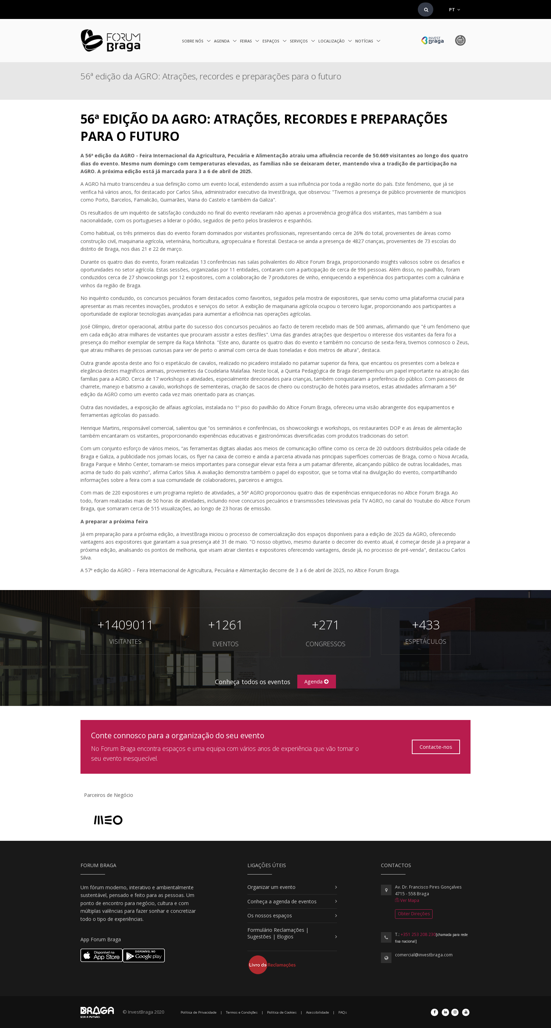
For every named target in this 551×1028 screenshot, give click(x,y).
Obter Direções (414, 914)
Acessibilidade (317, 1012)
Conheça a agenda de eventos (282, 901)
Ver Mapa (407, 900)
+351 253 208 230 (418, 934)
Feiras (246, 41)
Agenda (222, 41)
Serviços (299, 41)
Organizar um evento (271, 887)
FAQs (342, 1012)
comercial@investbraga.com (424, 955)
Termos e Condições (242, 1012)
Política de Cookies (282, 1012)
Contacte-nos (436, 746)
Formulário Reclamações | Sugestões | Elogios (278, 933)
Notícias (364, 41)
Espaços (271, 41)
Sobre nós (193, 41)
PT (454, 9)
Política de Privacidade (198, 1012)
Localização (332, 41)
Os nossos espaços (269, 915)
